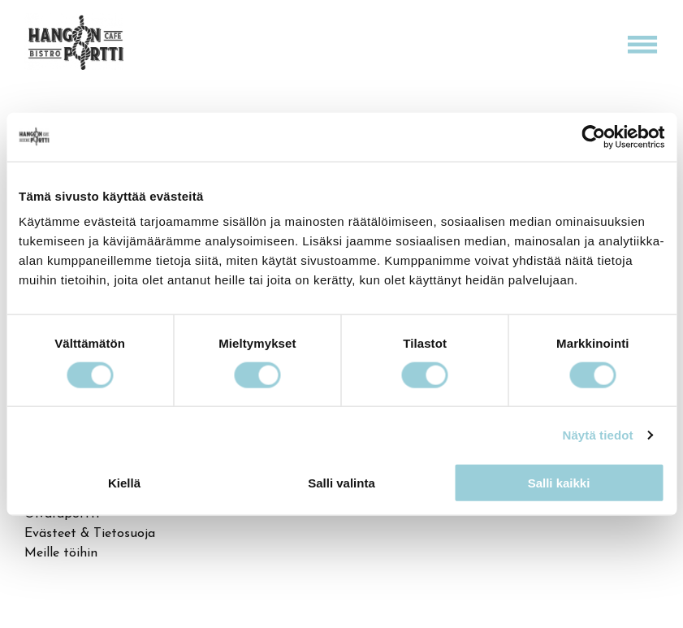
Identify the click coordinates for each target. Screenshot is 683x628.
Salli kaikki (559, 483)
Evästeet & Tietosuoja (89, 533)
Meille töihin (60, 553)
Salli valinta (341, 483)
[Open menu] (642, 45)
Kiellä (124, 483)
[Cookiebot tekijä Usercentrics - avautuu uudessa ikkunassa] (593, 136)
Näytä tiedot (598, 434)
